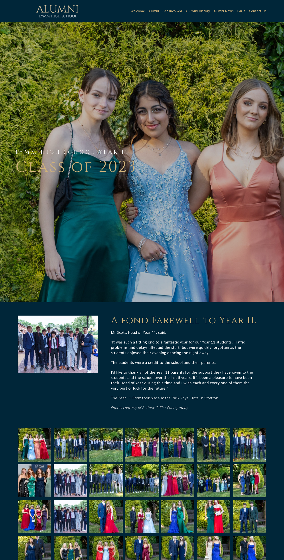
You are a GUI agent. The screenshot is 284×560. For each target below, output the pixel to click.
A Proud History (197, 11)
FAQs (241, 11)
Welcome (138, 11)
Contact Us (257, 11)
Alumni (153, 11)
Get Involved (172, 11)
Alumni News (224, 11)
